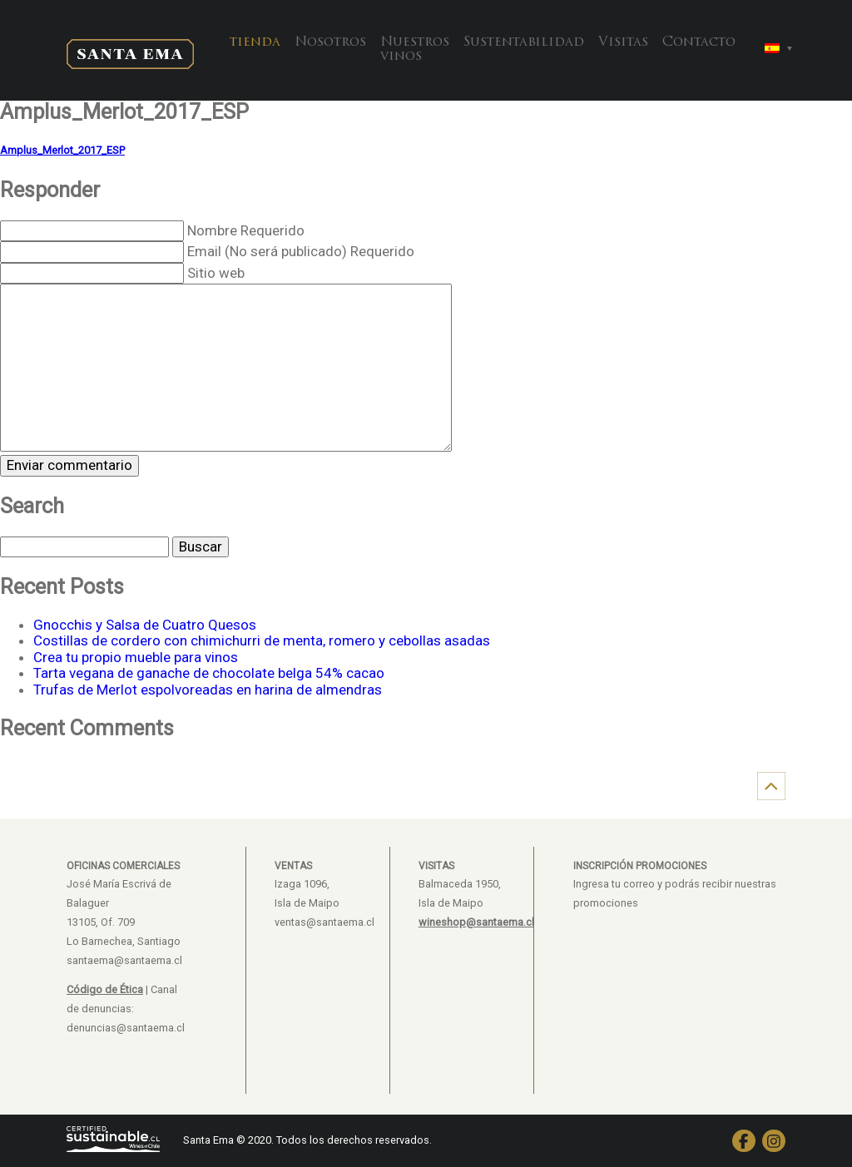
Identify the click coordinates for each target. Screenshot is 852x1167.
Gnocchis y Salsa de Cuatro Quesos (144, 624)
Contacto (699, 42)
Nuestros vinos (414, 50)
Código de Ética (105, 989)
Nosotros (330, 42)
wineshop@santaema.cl (476, 922)
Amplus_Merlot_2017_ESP (62, 150)
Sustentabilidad (523, 42)
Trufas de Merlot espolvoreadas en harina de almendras (207, 689)
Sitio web (216, 273)
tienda (255, 42)
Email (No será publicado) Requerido (300, 251)
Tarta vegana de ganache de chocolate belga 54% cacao (208, 673)
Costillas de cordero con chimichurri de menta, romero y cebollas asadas (261, 640)
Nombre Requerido (246, 230)
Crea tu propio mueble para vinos (135, 657)
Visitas (623, 42)
